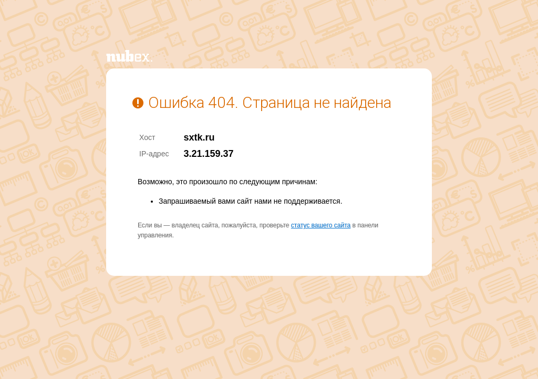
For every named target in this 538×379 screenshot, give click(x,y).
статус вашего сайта (320, 225)
